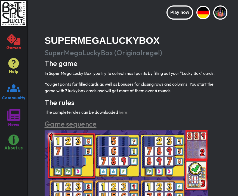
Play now (179, 12)
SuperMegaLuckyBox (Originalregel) (103, 52)
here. (123, 112)
